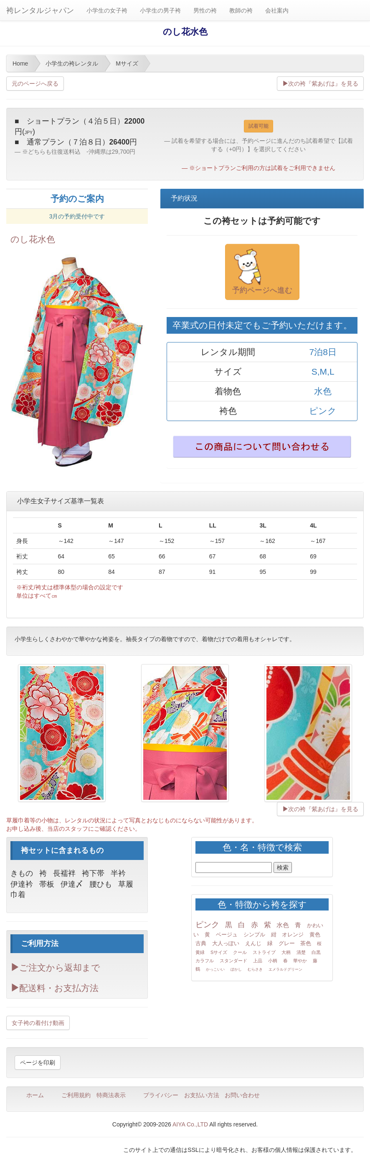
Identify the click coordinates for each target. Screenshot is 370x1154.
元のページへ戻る (35, 83)
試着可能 (258, 126)
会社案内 (277, 10)
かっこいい (215, 969)
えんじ (253, 943)
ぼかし (236, 969)
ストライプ (264, 952)
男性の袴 (205, 10)
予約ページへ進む (262, 271)
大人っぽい (225, 943)
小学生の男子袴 (160, 10)
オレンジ (293, 934)
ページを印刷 (37, 1062)
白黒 (316, 952)
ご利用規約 (76, 1095)
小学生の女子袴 (106, 10)
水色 (282, 924)
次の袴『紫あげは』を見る (320, 83)
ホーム (35, 1095)
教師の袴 (241, 10)
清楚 (301, 952)
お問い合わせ (242, 1095)
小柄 (272, 960)
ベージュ (227, 934)
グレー (287, 943)
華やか (300, 960)
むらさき (255, 969)
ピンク (207, 924)
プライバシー (160, 1095)
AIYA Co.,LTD (190, 1124)
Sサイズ (218, 952)
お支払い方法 (201, 1095)
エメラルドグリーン (285, 969)
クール (240, 952)
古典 (200, 943)
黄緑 (200, 952)
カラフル (204, 960)
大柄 (286, 952)
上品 (257, 960)
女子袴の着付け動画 (38, 1023)
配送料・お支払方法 (54, 988)
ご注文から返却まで (55, 967)
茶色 (305, 943)
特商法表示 (111, 1095)
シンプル (254, 934)
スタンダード (233, 960)
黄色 (314, 934)
